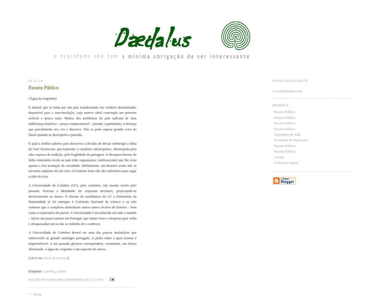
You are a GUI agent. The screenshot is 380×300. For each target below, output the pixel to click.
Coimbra (49, 271)
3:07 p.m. (97, 279)
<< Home (35, 294)
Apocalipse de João (287, 134)
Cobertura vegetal (286, 163)
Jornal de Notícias (55, 258)
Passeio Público (284, 112)
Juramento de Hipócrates (291, 140)
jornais (61, 271)
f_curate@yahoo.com (287, 91)
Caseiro (279, 157)
